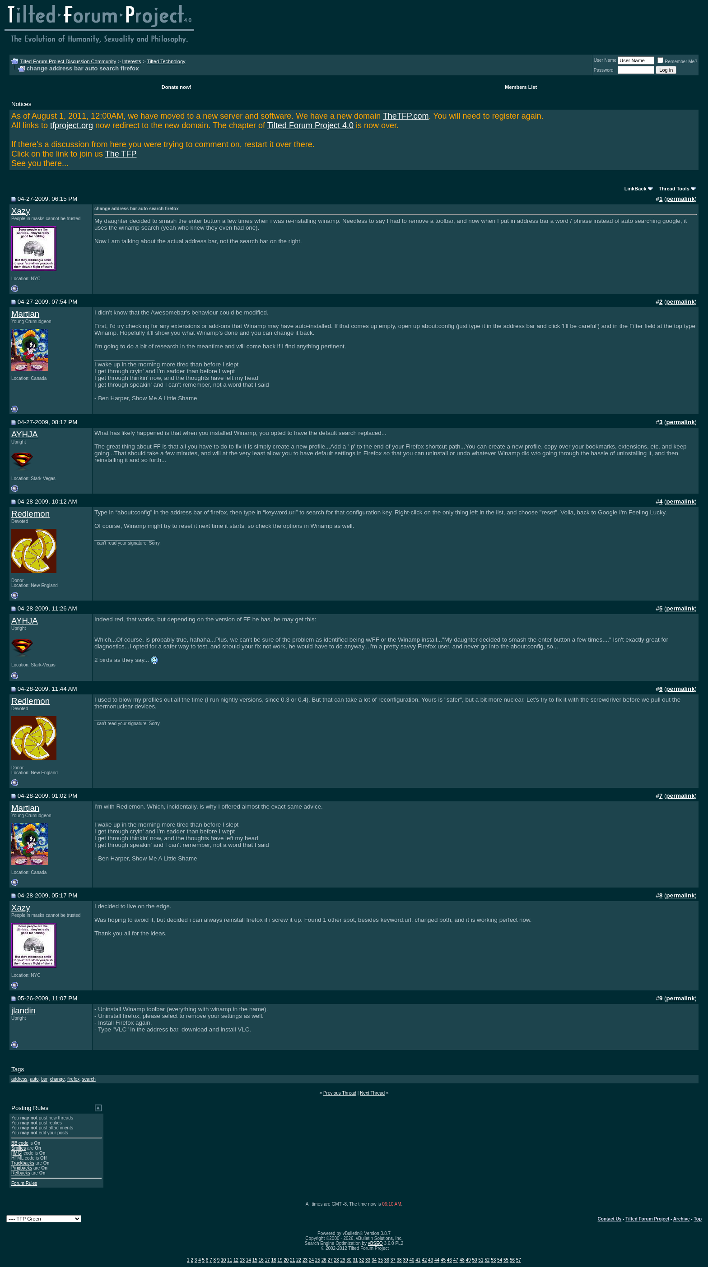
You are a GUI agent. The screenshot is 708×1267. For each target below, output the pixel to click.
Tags (17, 1069)
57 (518, 1260)
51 (480, 1260)
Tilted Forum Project (647, 1218)
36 (386, 1260)
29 (342, 1260)
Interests (131, 61)
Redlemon (30, 513)
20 (286, 1260)
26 (323, 1260)
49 (468, 1260)
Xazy (20, 211)
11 (229, 1260)
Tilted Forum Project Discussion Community (68, 61)
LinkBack (635, 188)
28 (336, 1260)
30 (348, 1260)
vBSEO (375, 1243)
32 (361, 1260)
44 (436, 1260)
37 (393, 1260)
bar (44, 1079)
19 (279, 1260)
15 (254, 1260)
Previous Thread (339, 1093)
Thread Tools (674, 188)
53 (493, 1260)
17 (267, 1260)
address (19, 1079)
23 (305, 1260)
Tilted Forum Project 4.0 (310, 125)
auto (34, 1079)
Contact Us (610, 1218)
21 (292, 1260)
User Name (605, 60)
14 (248, 1260)
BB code (19, 1143)
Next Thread (372, 1093)
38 (399, 1260)
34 (374, 1260)
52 (486, 1260)
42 (424, 1260)
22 (298, 1260)
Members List (521, 87)
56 (512, 1260)
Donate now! (176, 87)
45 (443, 1260)
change (57, 1079)
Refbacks (20, 1172)
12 (235, 1260)
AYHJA (24, 434)
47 (455, 1260)
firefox (73, 1079)
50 (474, 1260)
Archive (681, 1218)
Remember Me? (677, 61)
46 (449, 1260)
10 (223, 1260)
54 (499, 1260)
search (89, 1079)
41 (417, 1260)
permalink (680, 198)
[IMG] (16, 1153)
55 (505, 1260)
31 (355, 1260)
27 (330, 1260)
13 (242, 1260)
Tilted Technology (166, 61)
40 (411, 1260)
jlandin (23, 1010)
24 (311, 1260)
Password (604, 70)
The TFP (121, 153)
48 (462, 1260)
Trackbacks (22, 1163)
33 (367, 1260)
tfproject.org (71, 125)
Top (698, 1218)
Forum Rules (24, 1183)
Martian (25, 314)
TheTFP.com (406, 115)
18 (273, 1260)
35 (380, 1260)
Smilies (18, 1148)
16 (261, 1260)
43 (430, 1260)
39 (405, 1260)
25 (317, 1260)
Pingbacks (21, 1167)
